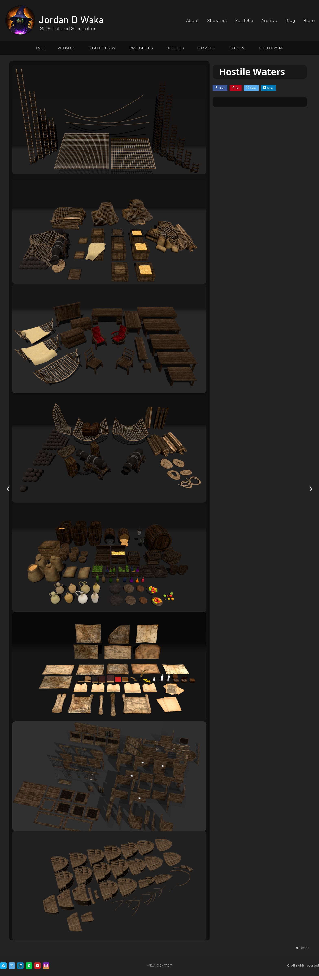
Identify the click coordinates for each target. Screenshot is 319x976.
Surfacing (206, 48)
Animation (66, 48)
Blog (290, 20)
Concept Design (101, 48)
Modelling (175, 48)
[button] (302, 948)
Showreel (217, 20)
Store (309, 20)
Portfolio (244, 20)
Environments (141, 48)
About (192, 20)
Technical (236, 48)
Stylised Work (271, 48)
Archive (269, 20)
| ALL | (40, 48)
